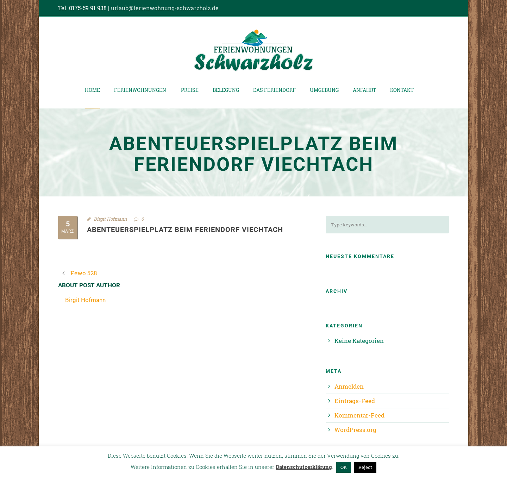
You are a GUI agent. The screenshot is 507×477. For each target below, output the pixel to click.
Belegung (226, 90)
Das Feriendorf (274, 90)
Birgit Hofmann (110, 219)
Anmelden (349, 386)
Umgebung (324, 90)
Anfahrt (364, 90)
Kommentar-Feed (359, 415)
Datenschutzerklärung (304, 466)
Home (92, 90)
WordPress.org (355, 430)
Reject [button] (365, 467)
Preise (190, 90)
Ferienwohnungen (140, 90)
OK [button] (343, 467)
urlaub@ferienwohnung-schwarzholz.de (165, 8)
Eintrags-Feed (354, 401)
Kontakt (402, 90)
